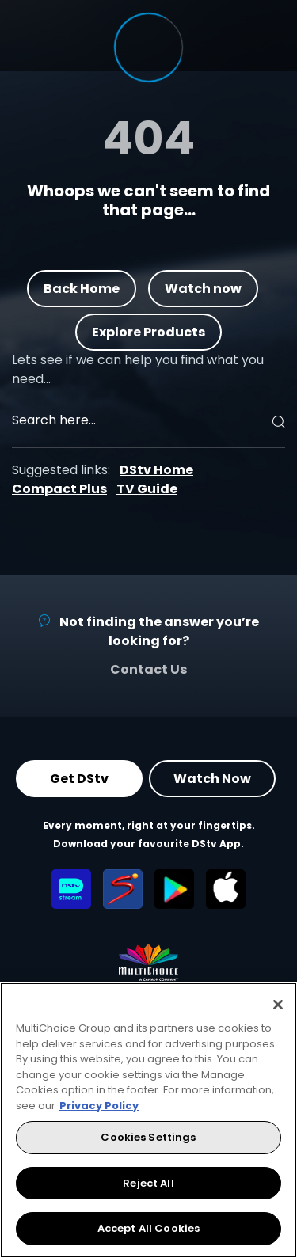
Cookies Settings (148, 1137)
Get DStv (79, 779)
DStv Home (156, 470)
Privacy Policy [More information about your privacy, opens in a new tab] (99, 1105)
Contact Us (148, 669)
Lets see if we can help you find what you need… (138, 369)
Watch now (203, 288)
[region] (148, 1120)
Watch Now (212, 779)
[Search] (276, 422)
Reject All (148, 1183)
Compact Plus (59, 489)
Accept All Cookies (148, 1228)
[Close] (278, 1004)
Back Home (82, 288)
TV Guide (146, 489)
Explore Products (148, 331)
